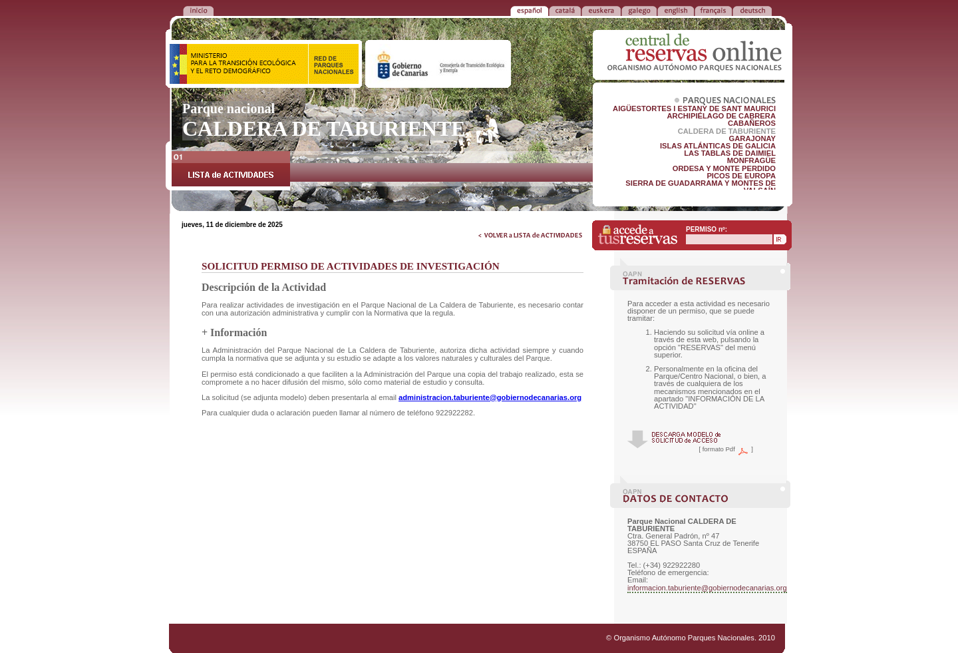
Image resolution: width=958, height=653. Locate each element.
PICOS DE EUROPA (741, 176)
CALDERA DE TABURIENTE (727, 131)
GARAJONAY (752, 138)
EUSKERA (601, 10)
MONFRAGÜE (751, 160)
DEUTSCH (752, 10)
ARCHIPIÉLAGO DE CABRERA (721, 116)
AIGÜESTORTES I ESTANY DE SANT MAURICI (694, 108)
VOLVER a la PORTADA (198, 10)
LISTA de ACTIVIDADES (231, 170)
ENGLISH (675, 10)
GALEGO (639, 10)
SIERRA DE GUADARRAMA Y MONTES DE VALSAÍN (700, 186)
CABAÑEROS (752, 123)
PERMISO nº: (706, 229)
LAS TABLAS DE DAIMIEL (730, 153)
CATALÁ (565, 10)
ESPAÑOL (529, 10)
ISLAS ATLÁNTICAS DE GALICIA (718, 146)
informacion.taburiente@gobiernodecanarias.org (707, 588)
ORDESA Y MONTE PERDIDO (724, 168)
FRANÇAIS (713, 10)
